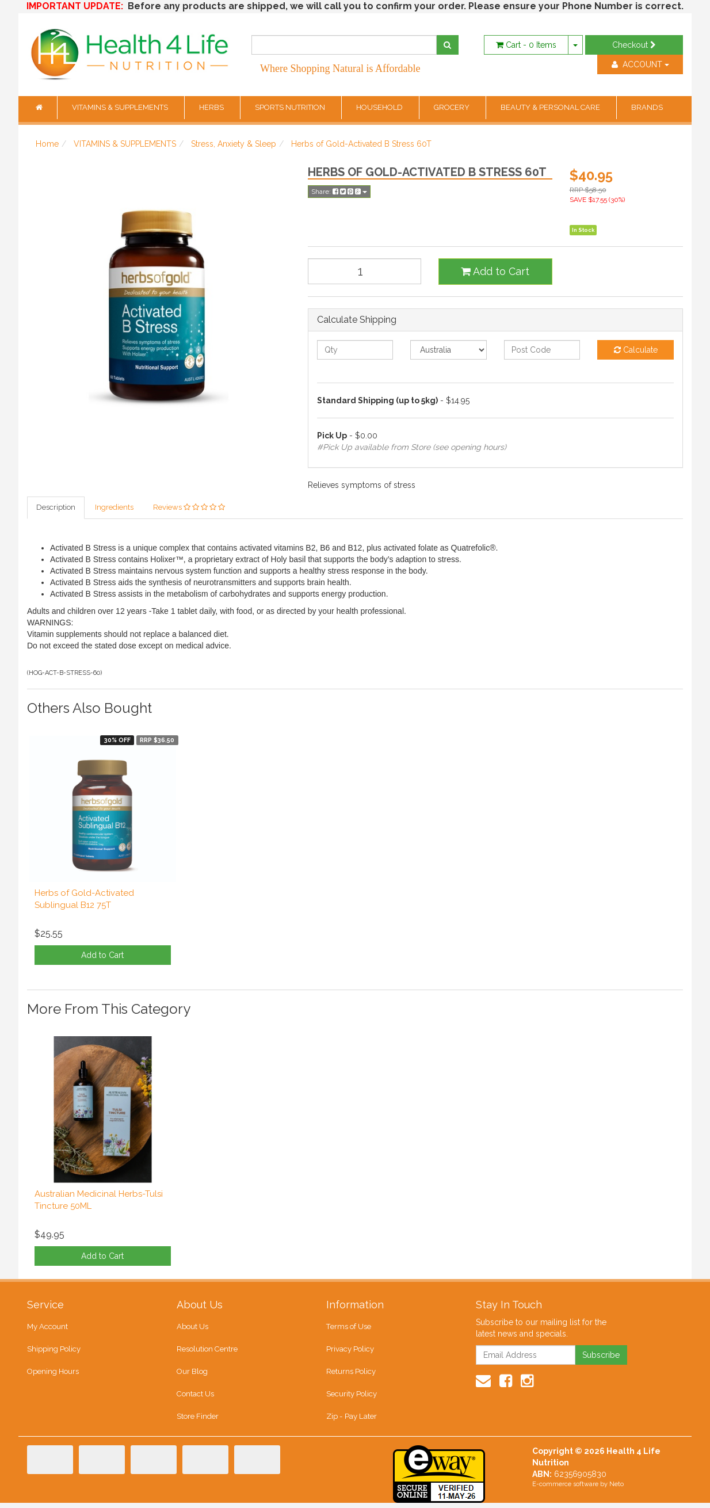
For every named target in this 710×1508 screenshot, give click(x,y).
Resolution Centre (207, 1351)
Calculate (636, 349)
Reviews (189, 507)
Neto (616, 1489)
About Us (192, 1327)
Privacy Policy (350, 1351)
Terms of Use (348, 1327)
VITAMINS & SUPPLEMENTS (121, 107)
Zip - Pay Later (351, 1421)
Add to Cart (495, 271)
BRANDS (647, 107)
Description (55, 507)
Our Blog (192, 1374)
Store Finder (198, 1421)
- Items (526, 44)
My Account (47, 1327)
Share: (339, 192)
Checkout (634, 44)
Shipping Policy (54, 1351)
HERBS (212, 107)
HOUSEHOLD (380, 107)
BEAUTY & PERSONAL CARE (551, 107)
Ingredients (114, 507)
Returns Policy (351, 1374)
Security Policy (351, 1398)
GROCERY (452, 107)
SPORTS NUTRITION (291, 107)
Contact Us (195, 1398)
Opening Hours (53, 1374)
